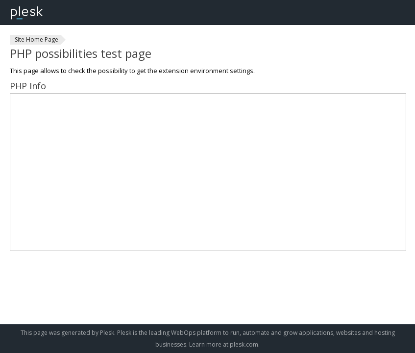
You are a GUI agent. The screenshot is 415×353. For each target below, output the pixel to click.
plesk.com (244, 344)
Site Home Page (36, 39)
